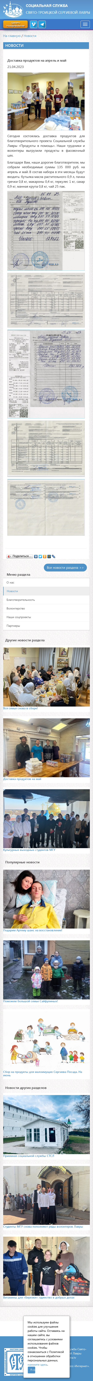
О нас (10, 582)
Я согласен (32, 1369)
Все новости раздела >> (65, 567)
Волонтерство (16, 608)
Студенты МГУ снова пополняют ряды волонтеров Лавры (43, 1226)
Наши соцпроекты (19, 617)
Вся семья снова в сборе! (20, 708)
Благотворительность (21, 600)
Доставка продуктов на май (22, 779)
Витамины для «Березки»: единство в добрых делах (38, 1297)
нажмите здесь (37, 1364)
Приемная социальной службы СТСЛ (28, 1156)
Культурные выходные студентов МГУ (29, 850)
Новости (30, 35)
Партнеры (13, 626)
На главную (12, 35)
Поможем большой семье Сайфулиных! (30, 1001)
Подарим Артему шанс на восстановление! (32, 930)
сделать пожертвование (15, 24)
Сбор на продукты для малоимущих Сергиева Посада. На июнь (42, 1073)
